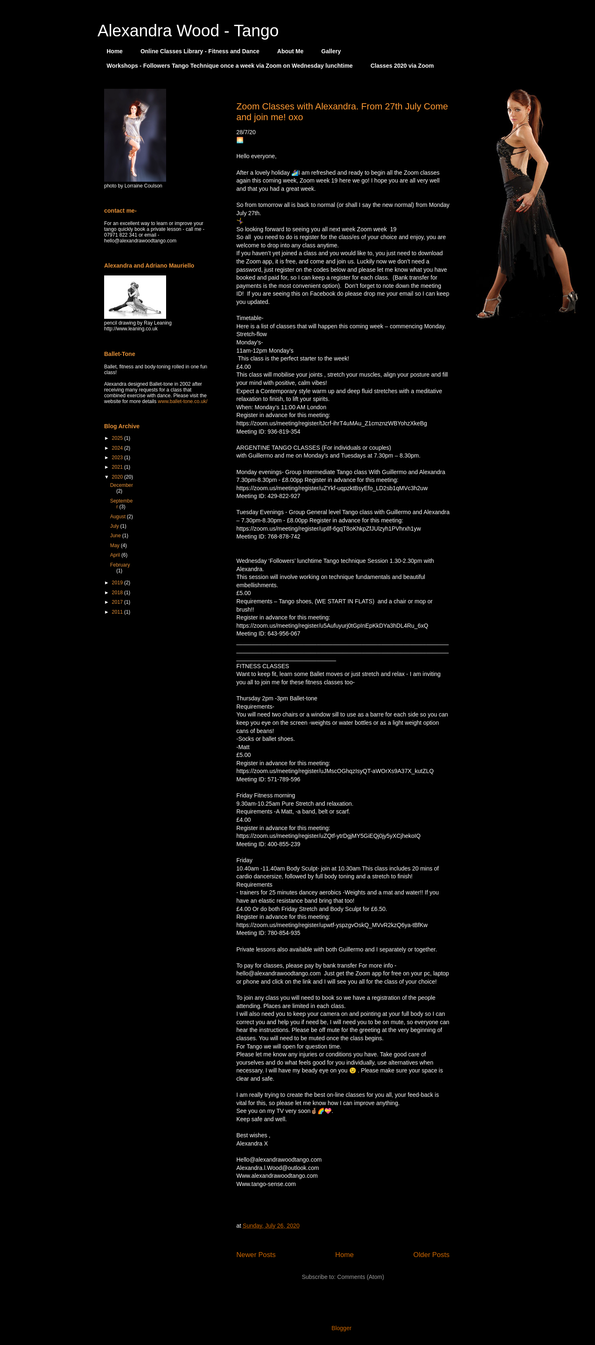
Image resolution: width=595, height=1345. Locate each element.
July (115, 526)
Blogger (341, 1328)
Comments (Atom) (360, 1277)
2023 (118, 457)
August (118, 516)
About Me (290, 51)
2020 (118, 477)
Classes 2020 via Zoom (402, 65)
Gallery (331, 51)
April (115, 555)
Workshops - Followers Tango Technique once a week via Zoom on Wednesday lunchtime (230, 65)
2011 (118, 612)
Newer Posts (256, 1255)
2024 (118, 448)
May (115, 545)
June (116, 535)
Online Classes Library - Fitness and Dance (199, 51)
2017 (118, 602)
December (121, 485)
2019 (118, 583)
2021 (118, 467)
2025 (118, 438)
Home (115, 51)
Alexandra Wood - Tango (188, 30)
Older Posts (431, 1255)
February (120, 565)
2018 (118, 592)
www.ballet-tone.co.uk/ (182, 401)
